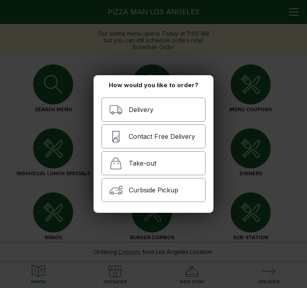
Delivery (131, 110)
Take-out (132, 163)
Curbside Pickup (143, 190)
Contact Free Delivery (152, 136)
